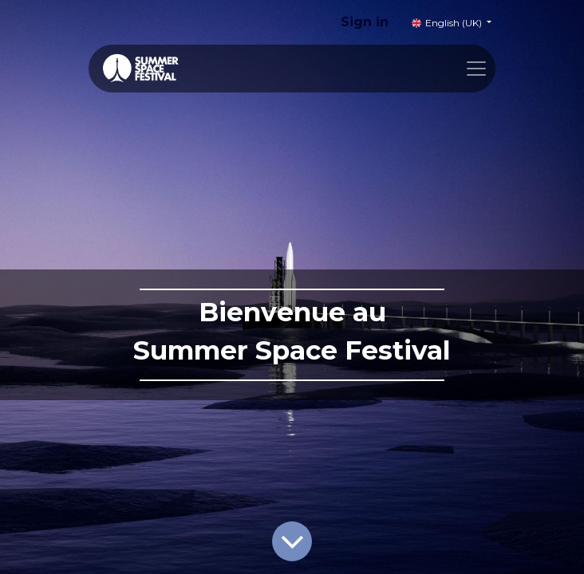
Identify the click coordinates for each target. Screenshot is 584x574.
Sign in (365, 21)
